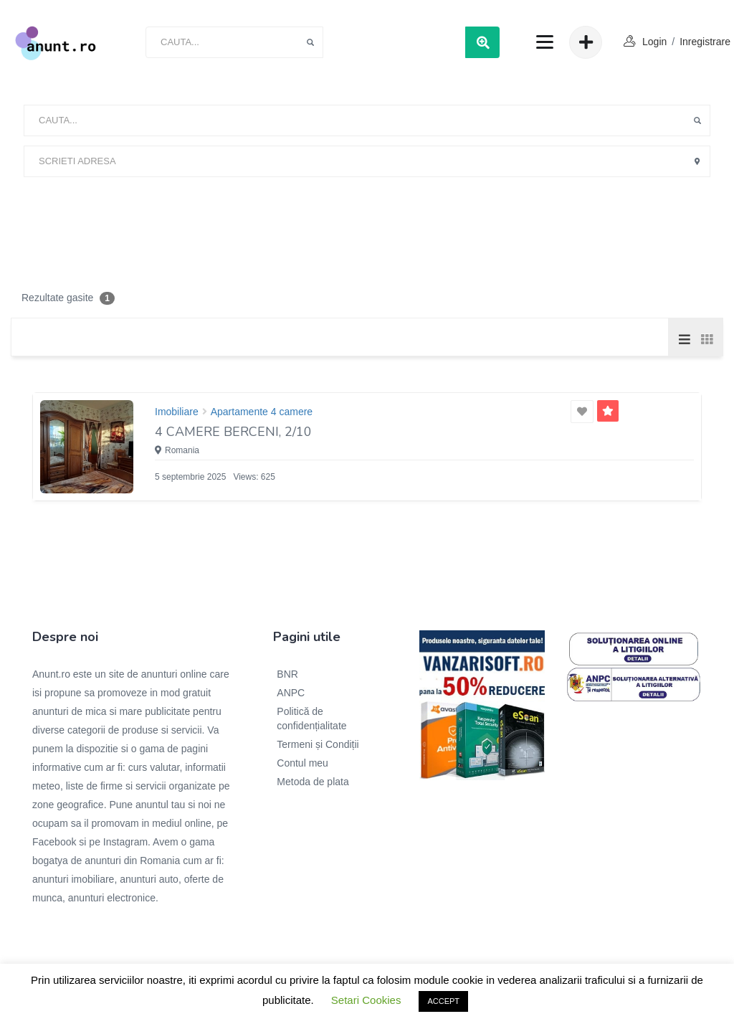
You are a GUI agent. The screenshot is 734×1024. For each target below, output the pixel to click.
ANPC (291, 692)
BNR (287, 674)
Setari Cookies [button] (366, 1000)
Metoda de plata (312, 781)
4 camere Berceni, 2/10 (233, 431)
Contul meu (302, 763)
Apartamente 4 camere (262, 411)
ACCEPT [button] (443, 1001)
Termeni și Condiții (317, 744)
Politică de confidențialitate (311, 718)
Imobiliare (177, 411)
